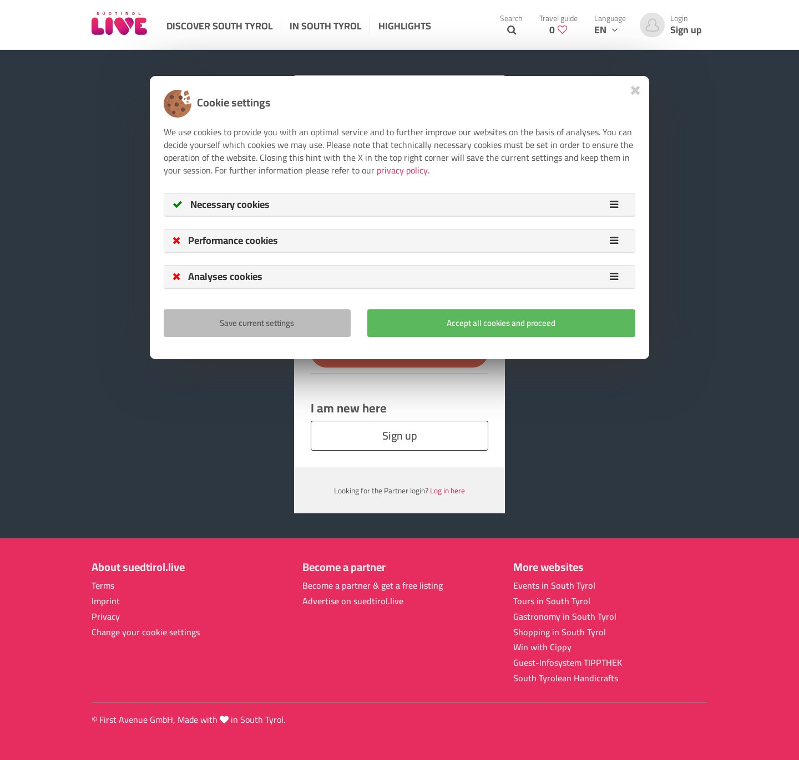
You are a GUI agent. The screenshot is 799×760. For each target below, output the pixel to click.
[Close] (635, 90)
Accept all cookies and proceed (501, 323)
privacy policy (402, 170)
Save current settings (257, 323)
